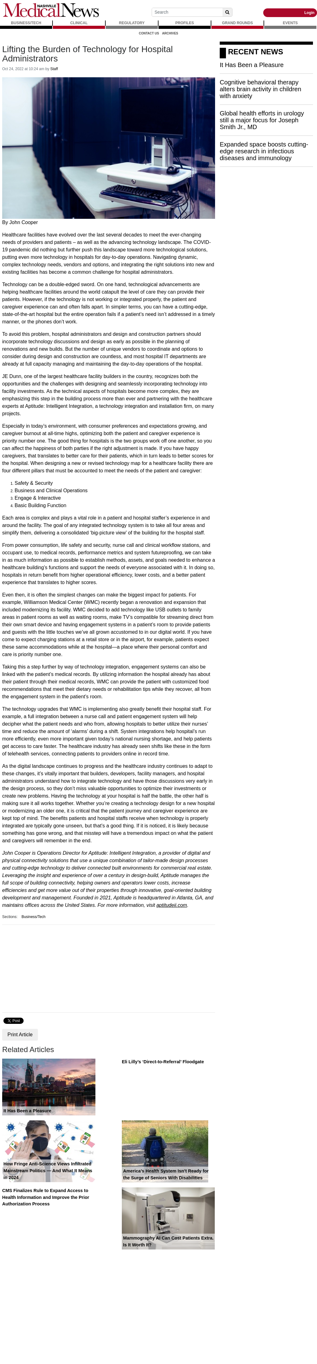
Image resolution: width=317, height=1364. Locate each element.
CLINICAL (79, 23)
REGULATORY (132, 23)
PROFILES (184, 23)
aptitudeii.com (171, 905)
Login (309, 13)
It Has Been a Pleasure (27, 1110)
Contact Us (149, 33)
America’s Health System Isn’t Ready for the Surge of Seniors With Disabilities (166, 1174)
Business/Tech (33, 917)
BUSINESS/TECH (26, 23)
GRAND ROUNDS (237, 23)
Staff (54, 69)
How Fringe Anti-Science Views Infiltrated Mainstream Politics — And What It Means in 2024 (47, 1170)
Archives (170, 33)
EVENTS (290, 23)
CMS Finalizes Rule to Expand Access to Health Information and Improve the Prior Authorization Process (45, 1197)
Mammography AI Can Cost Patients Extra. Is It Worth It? (168, 1241)
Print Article (20, 1034)
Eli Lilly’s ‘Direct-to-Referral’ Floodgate (163, 1061)
